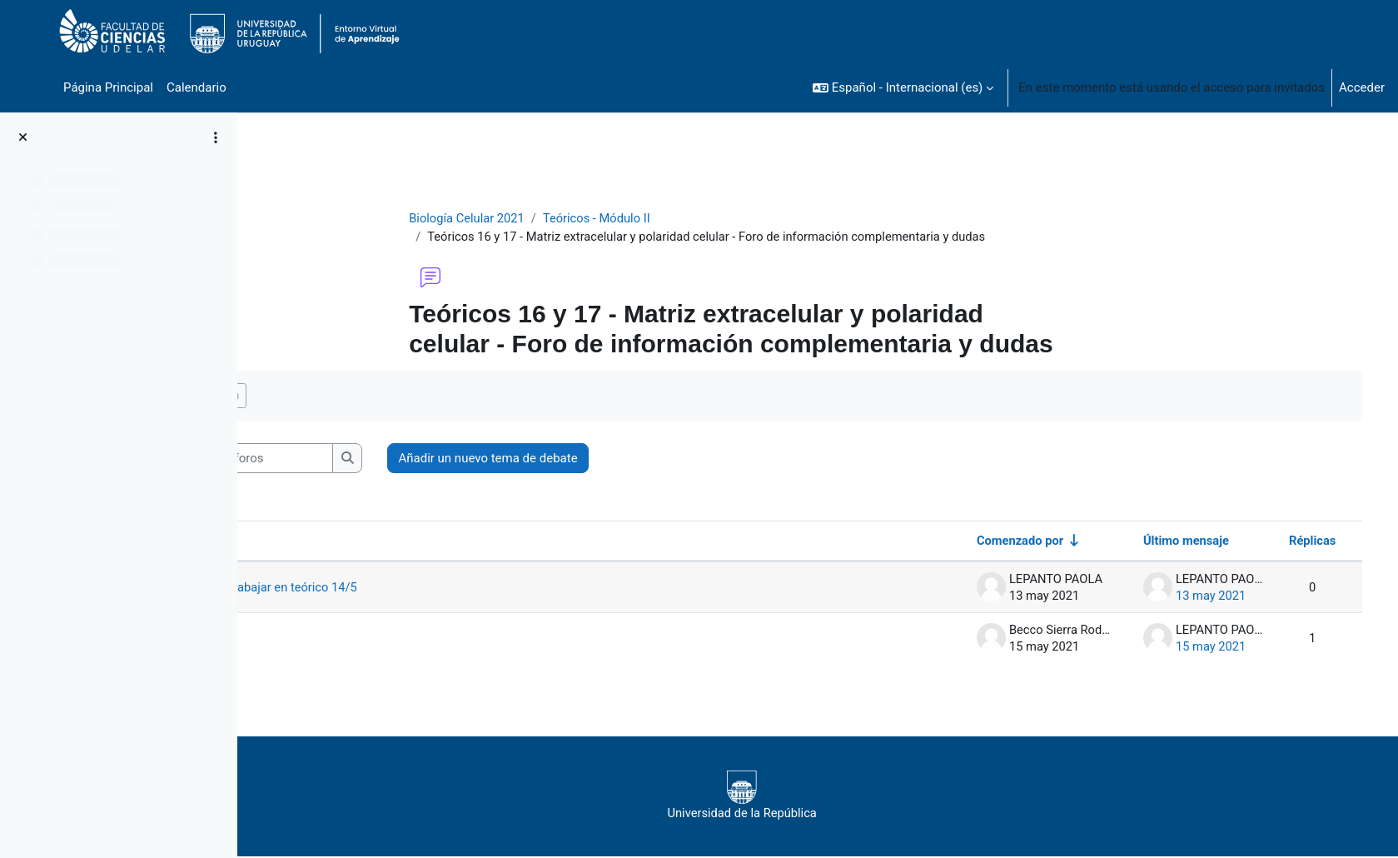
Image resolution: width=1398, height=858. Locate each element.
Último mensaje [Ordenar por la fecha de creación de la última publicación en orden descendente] (1160, 541)
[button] (903, 87)
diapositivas (336, 638)
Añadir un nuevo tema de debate (636, 458)
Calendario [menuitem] (196, 87)
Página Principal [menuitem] (108, 87)
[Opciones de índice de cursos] (216, 137)
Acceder (1362, 87)
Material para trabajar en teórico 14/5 (406, 588)
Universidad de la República (804, 796)
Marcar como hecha (339, 396)
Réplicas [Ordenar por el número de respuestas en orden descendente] (1288, 541)
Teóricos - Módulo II (663, 218)
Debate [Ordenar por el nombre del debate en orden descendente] (310, 541)
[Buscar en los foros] (387, 459)
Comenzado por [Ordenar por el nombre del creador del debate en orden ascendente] (994, 541)
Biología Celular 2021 (530, 218)
